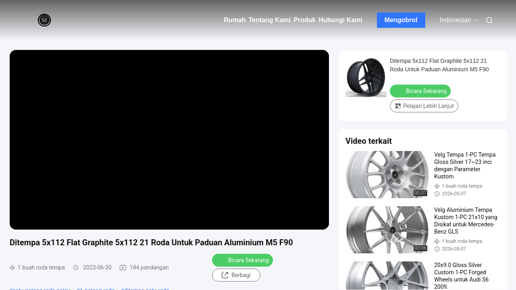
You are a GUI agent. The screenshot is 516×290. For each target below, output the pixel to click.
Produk (304, 20)
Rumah (235, 20)
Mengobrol (401, 20)
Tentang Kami (270, 20)
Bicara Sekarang (243, 260)
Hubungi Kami (340, 20)
